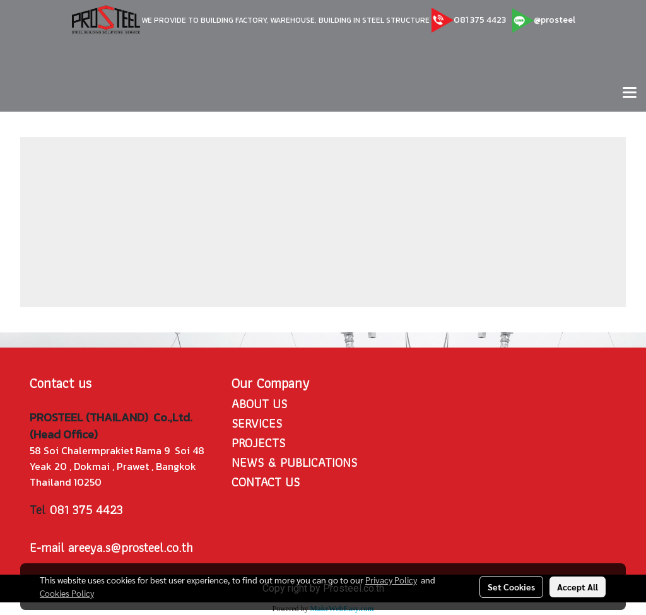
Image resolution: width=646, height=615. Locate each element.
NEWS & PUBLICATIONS (294, 462)
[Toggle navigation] (629, 93)
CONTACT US (266, 482)
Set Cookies (511, 586)
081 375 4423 (480, 19)
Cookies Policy (67, 593)
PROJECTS (258, 443)
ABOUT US (259, 404)
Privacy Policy (391, 579)
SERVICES (257, 423)
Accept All (577, 586)
